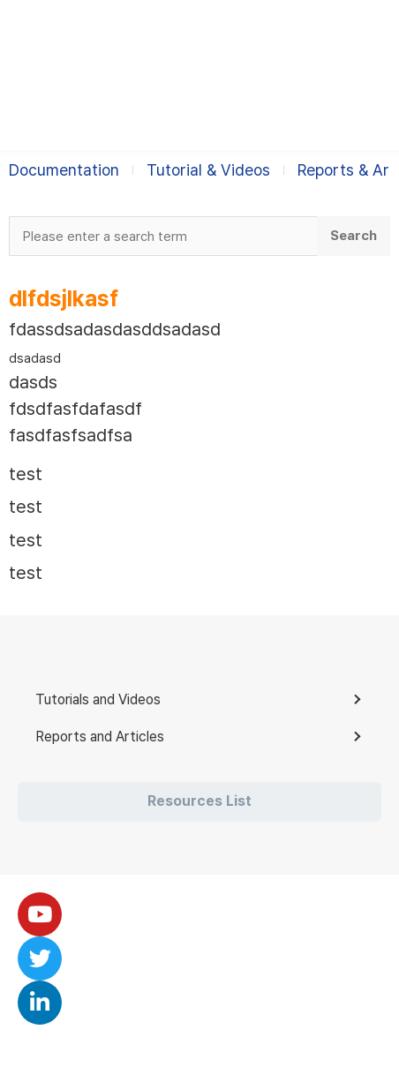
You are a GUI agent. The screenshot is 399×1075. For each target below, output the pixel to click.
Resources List (199, 801)
